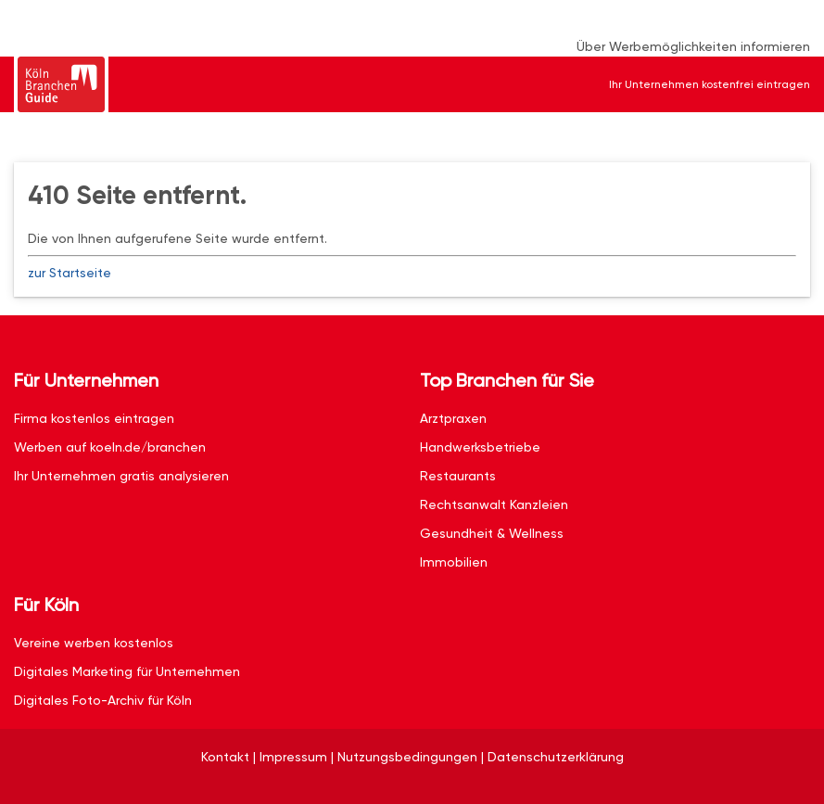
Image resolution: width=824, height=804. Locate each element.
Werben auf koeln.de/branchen (110, 447)
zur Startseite (69, 272)
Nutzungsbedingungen (407, 756)
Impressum (293, 756)
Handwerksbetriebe (480, 447)
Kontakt (225, 756)
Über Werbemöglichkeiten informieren (693, 46)
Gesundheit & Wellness (492, 533)
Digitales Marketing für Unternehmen (127, 671)
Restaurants (458, 475)
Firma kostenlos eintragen (94, 418)
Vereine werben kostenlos (93, 642)
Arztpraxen (453, 418)
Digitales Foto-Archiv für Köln (103, 700)
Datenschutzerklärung (556, 756)
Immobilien (454, 562)
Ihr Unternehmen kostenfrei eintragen (709, 84)
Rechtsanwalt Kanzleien (494, 504)
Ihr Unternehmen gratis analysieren (121, 475)
